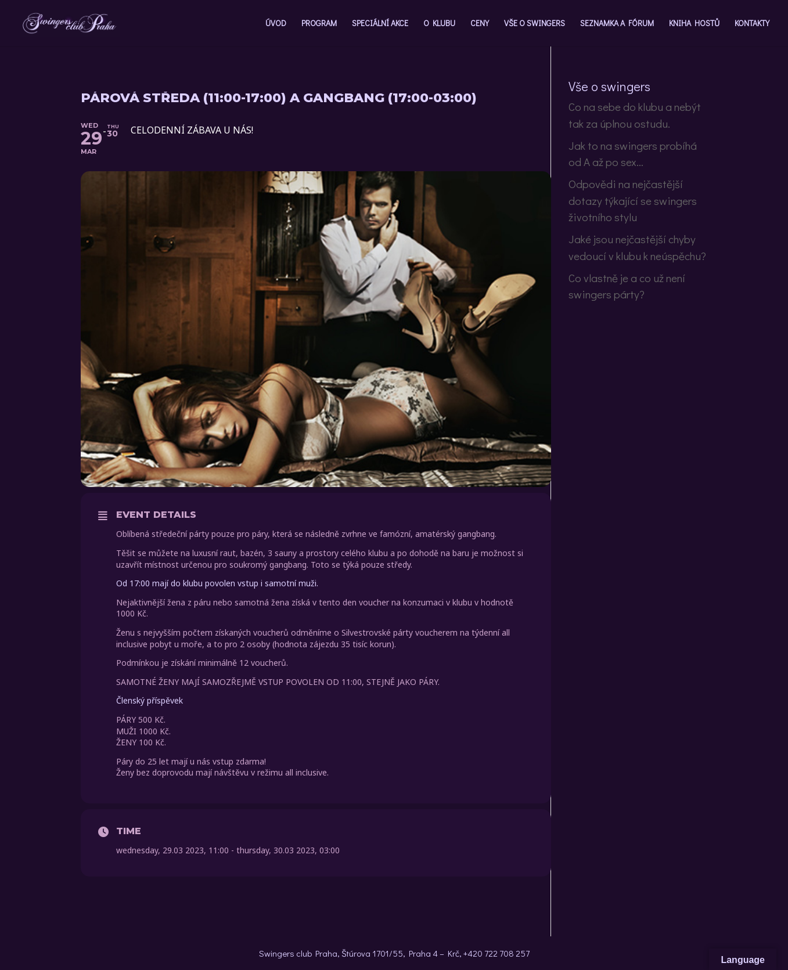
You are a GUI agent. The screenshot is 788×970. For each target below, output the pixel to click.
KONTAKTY (752, 23)
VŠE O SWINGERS (534, 23)
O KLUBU (439, 23)
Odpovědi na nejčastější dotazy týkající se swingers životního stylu (632, 200)
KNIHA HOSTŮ (694, 23)
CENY (479, 23)
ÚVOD (275, 23)
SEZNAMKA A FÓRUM (617, 23)
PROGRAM (319, 23)
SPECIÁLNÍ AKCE (380, 23)
